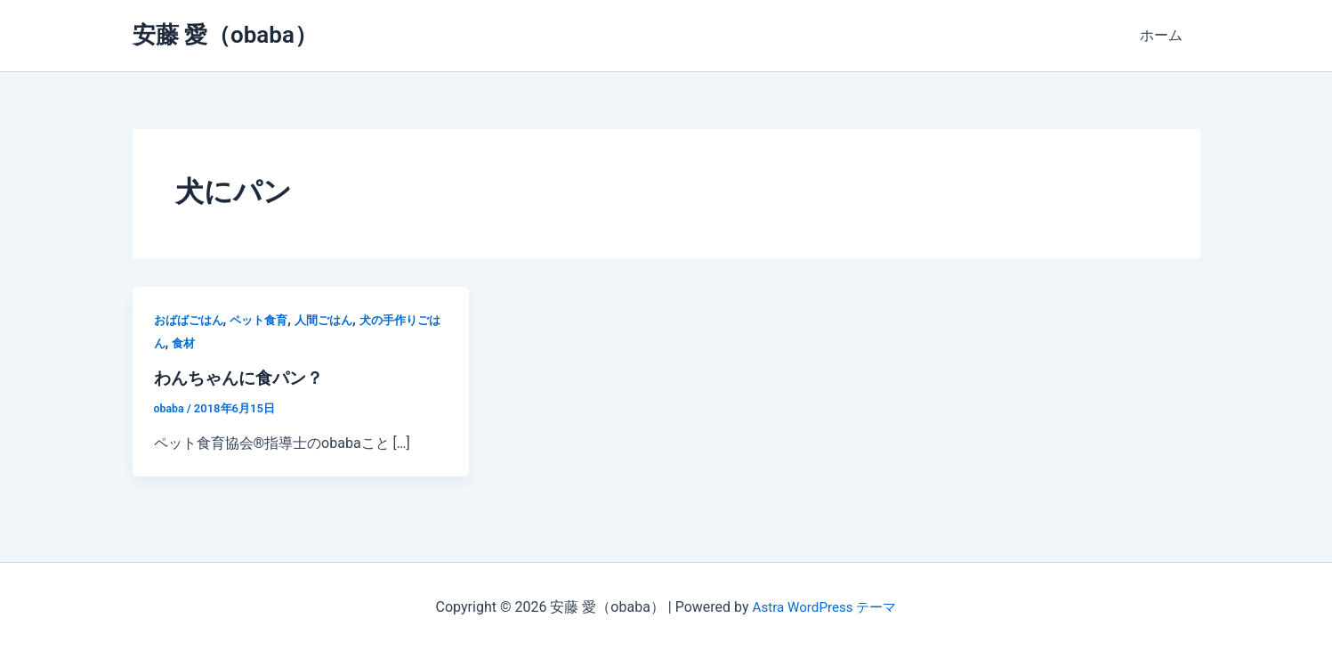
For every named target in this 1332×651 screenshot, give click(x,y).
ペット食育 (266, 320)
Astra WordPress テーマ (824, 606)
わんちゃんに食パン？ (243, 377)
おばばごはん (191, 320)
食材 (210, 343)
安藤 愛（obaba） (225, 34)
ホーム (1164, 35)
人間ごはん (335, 320)
